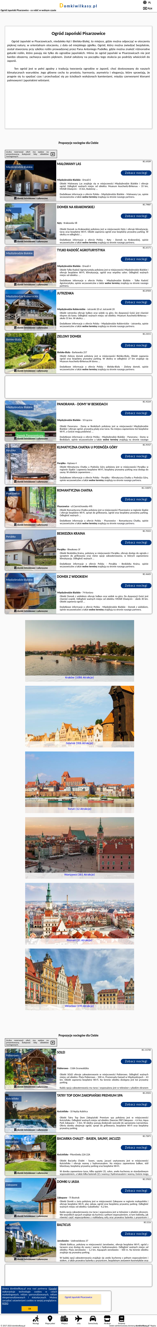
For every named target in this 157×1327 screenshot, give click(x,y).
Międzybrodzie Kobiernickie (22, 296)
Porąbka (11, 450)
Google (52, 1288)
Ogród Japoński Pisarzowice (78, 1297)
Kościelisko (12, 1098)
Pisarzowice (13, 493)
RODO (5, 1303)
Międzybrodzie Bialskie (19, 167)
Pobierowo (12, 1055)
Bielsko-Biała (13, 339)
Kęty (8, 210)
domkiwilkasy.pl (78, 5)
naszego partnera (125, 196)
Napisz (153, 1325)
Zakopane (11, 1185)
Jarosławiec (12, 1228)
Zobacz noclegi (136, 173)
